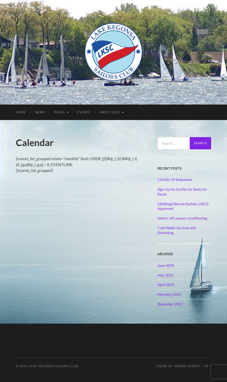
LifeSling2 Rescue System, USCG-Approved (183, 206)
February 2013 (169, 294)
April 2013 (165, 284)
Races (59, 112)
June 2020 (165, 265)
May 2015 (165, 275)
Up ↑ (207, 366)
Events (83, 112)
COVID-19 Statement (174, 179)
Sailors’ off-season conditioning (182, 218)
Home (21, 112)
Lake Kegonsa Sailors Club (53, 366)
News (40, 112)
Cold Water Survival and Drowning (176, 230)
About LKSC (109, 112)
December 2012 (170, 304)
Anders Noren (187, 366)
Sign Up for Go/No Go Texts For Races (182, 191)
